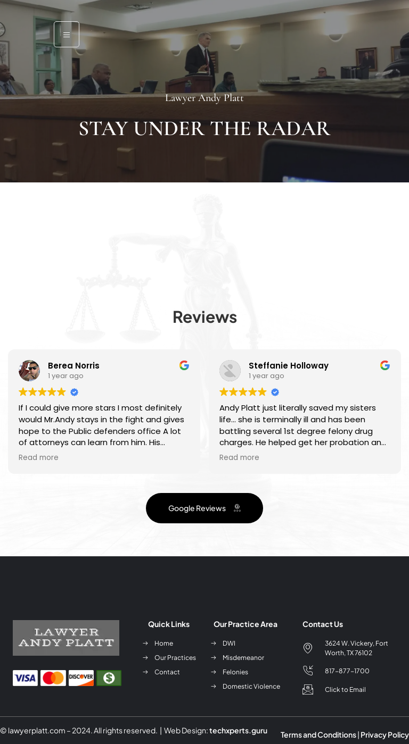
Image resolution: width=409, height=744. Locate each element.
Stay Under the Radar (204, 128)
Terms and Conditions (318, 734)
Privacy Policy (385, 734)
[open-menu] (66, 34)
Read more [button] (39, 458)
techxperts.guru (238, 730)
